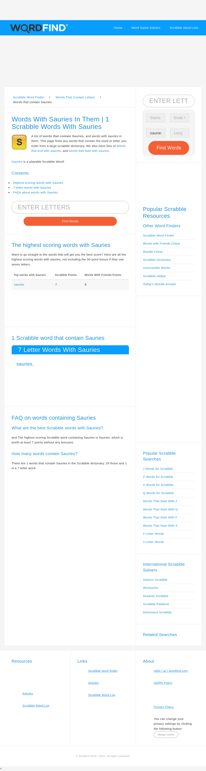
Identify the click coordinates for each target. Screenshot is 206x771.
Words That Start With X (160, 525)
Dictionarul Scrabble (157, 612)
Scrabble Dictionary (157, 259)
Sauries (17, 161)
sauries (19, 284)
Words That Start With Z (160, 501)
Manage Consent (166, 734)
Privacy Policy (164, 707)
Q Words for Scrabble (158, 493)
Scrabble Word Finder (158, 235)
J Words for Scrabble (158, 468)
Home (118, 27)
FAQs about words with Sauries (35, 192)
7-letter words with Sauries (32, 187)
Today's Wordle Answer (159, 284)
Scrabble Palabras (156, 604)
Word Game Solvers (146, 27)
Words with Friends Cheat (161, 243)
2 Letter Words (153, 533)
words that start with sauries (89, 150)
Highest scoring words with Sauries (38, 182)
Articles (27, 693)
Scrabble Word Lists (184, 27)
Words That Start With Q (160, 509)
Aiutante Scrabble (155, 596)
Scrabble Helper (154, 276)
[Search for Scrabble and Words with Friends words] (70, 207)
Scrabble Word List (35, 705)
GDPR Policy (163, 683)
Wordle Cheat (153, 251)
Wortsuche (150, 587)
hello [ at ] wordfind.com (171, 670)
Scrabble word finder (103, 670)
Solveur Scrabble (155, 579)
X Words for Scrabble (158, 484)
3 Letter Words (153, 542)
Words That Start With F (160, 517)
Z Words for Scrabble (158, 476)
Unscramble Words (156, 267)
